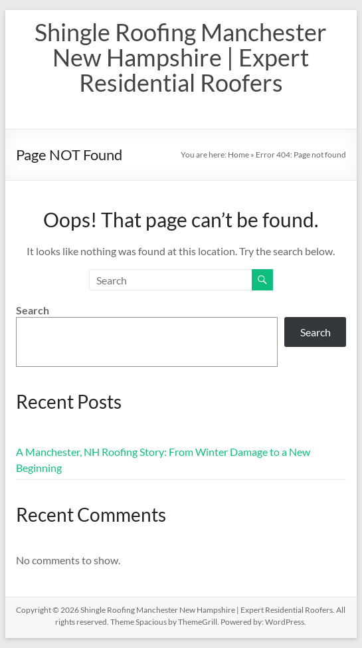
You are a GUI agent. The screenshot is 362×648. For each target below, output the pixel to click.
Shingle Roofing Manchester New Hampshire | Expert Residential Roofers (181, 57)
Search (32, 310)
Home (238, 155)
